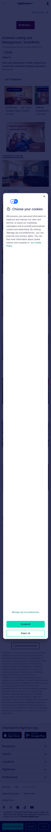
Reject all (25, 633)
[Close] (44, 196)
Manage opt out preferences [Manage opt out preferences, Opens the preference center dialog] (25, 612)
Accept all (25, 624)
